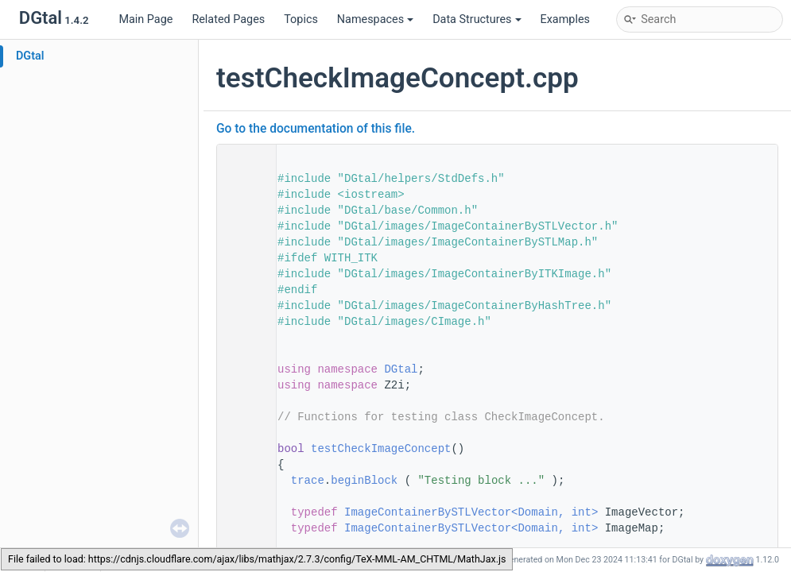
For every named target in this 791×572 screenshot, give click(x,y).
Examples (565, 19)
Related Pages (228, 19)
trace (307, 480)
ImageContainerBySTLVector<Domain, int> (471, 512)
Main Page (145, 19)
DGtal (30, 56)
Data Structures (476, 19)
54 (241, 449)
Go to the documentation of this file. (315, 129)
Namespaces (375, 19)
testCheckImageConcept (381, 449)
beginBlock (364, 480)
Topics (301, 19)
